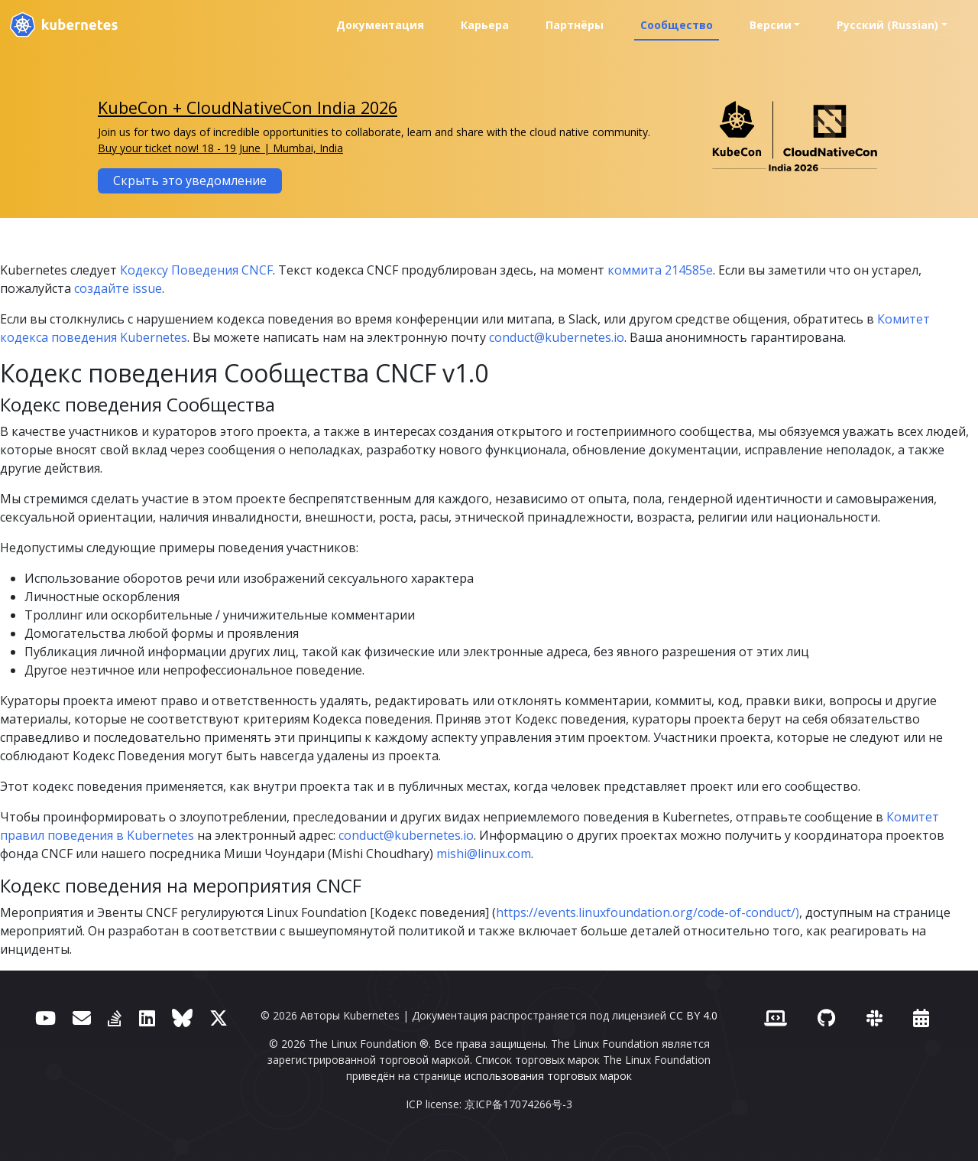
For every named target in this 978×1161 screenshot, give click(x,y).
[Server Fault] (114, 1017)
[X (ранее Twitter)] (218, 1017)
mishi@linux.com (483, 853)
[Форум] (82, 1017)
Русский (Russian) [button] (887, 25)
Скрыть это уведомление (190, 180)
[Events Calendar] (921, 1017)
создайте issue (118, 288)
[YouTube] (45, 1017)
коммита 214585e (660, 270)
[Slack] (874, 1017)
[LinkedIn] (147, 1017)
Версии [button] (771, 25)
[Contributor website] (775, 1017)
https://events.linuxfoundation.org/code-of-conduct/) (647, 912)
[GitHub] (826, 1017)
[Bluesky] (182, 1017)
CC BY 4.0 (693, 1015)
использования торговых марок (548, 1075)
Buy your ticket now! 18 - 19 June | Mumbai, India (220, 148)
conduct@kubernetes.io (556, 337)
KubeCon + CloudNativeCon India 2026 (247, 107)
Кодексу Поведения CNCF (196, 270)
